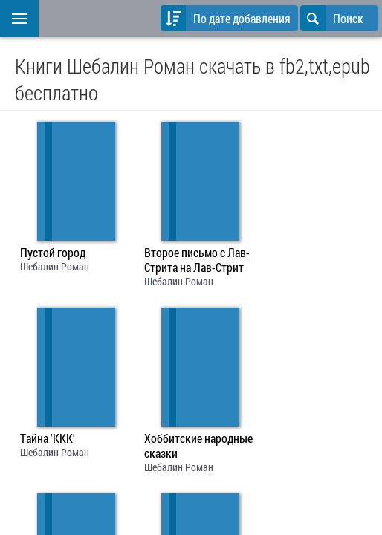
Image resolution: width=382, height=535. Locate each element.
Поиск (331, 18)
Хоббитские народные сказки (198, 446)
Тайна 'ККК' (47, 438)
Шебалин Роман (54, 266)
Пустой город (52, 252)
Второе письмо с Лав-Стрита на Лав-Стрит (197, 260)
